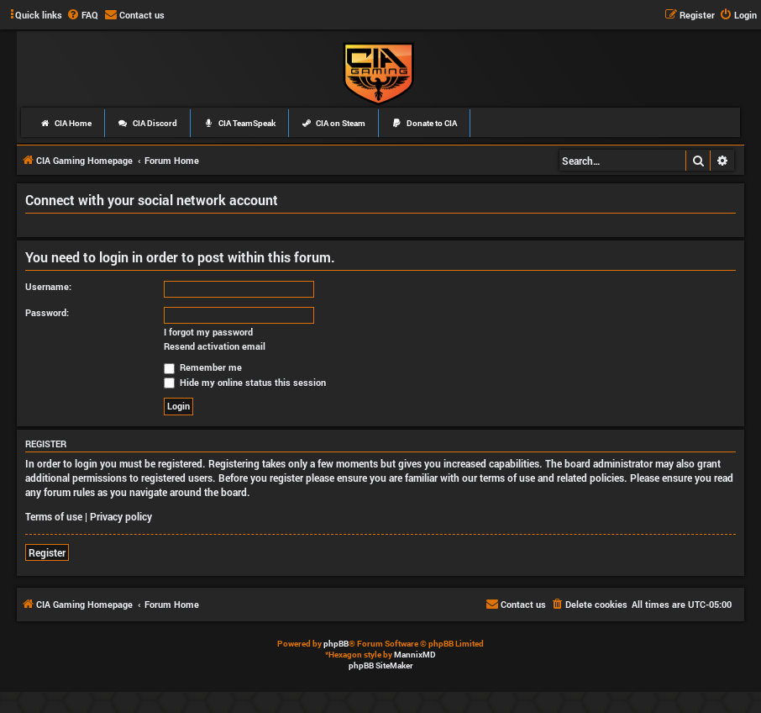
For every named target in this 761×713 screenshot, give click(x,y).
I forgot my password (208, 332)
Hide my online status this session (245, 382)
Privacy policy (121, 516)
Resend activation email (214, 346)
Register (47, 552)
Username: (48, 286)
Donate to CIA (424, 123)
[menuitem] (82, 15)
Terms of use (53, 516)
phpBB (336, 643)
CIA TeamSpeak (239, 123)
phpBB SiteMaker (381, 665)
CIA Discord (147, 123)
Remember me (203, 367)
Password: (47, 312)
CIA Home (65, 123)
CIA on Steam (334, 123)
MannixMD (415, 654)
